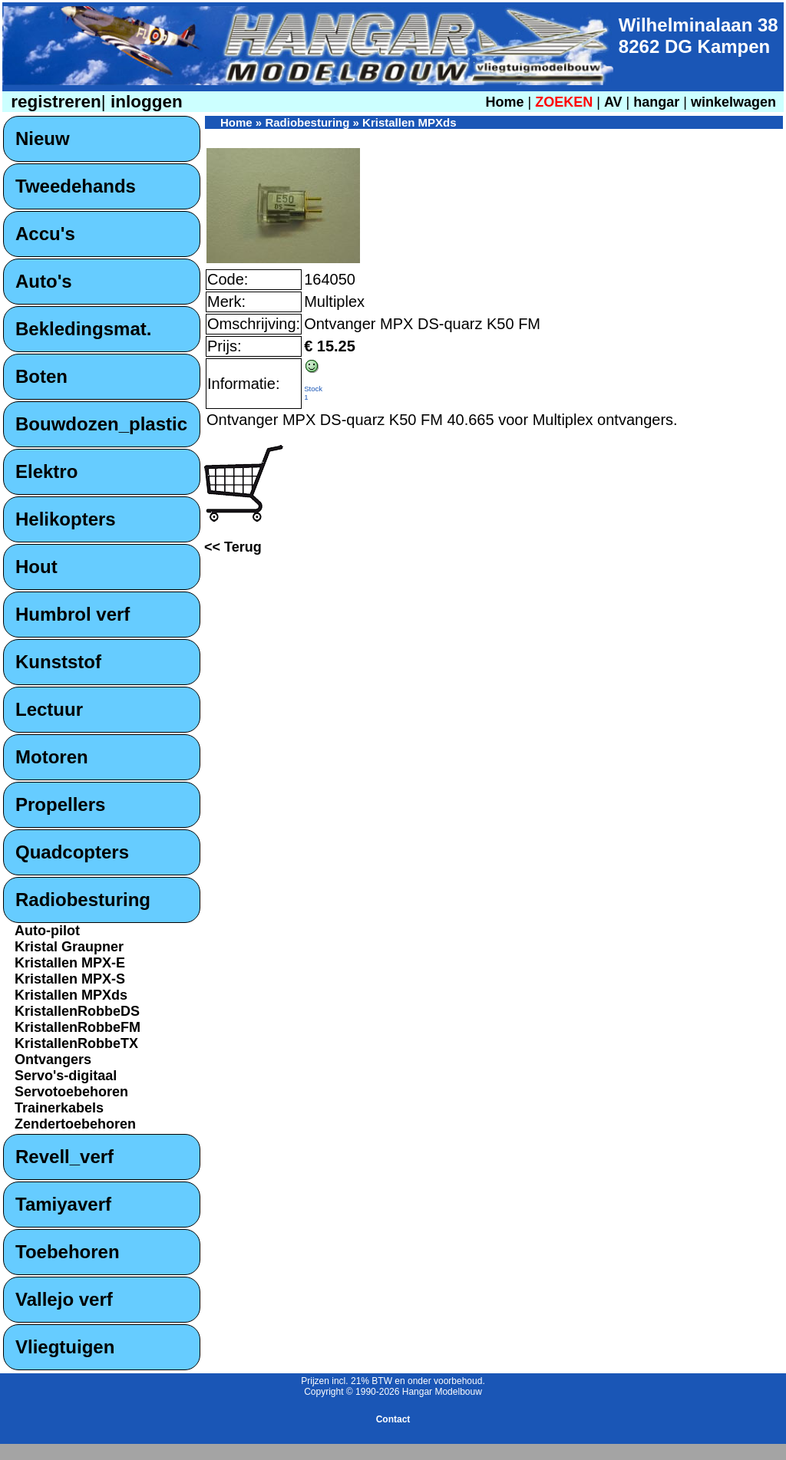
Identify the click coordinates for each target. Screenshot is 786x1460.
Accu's (45, 233)
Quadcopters (72, 852)
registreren (53, 101)
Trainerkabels (59, 1108)
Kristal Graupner (69, 946)
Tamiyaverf (63, 1204)
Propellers (60, 804)
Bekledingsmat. (83, 328)
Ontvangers (53, 1059)
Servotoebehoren (71, 1091)
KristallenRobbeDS (77, 1011)
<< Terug (233, 547)
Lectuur (49, 709)
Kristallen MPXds (71, 995)
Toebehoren (67, 1251)
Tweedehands (75, 186)
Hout (36, 566)
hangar (656, 102)
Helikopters (65, 519)
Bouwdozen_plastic (101, 424)
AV (615, 102)
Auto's (43, 281)
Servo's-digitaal (66, 1075)
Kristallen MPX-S (70, 979)
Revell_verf (64, 1156)
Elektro (46, 471)
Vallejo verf (64, 1299)
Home (504, 102)
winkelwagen (733, 102)
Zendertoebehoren (75, 1124)
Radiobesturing (82, 899)
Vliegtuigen (64, 1346)
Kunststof (58, 661)
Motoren (51, 756)
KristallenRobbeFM (77, 1027)
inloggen (144, 101)
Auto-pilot (47, 930)
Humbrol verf (72, 614)
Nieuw (42, 138)
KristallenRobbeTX (76, 1043)
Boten (41, 376)
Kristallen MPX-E (70, 963)
